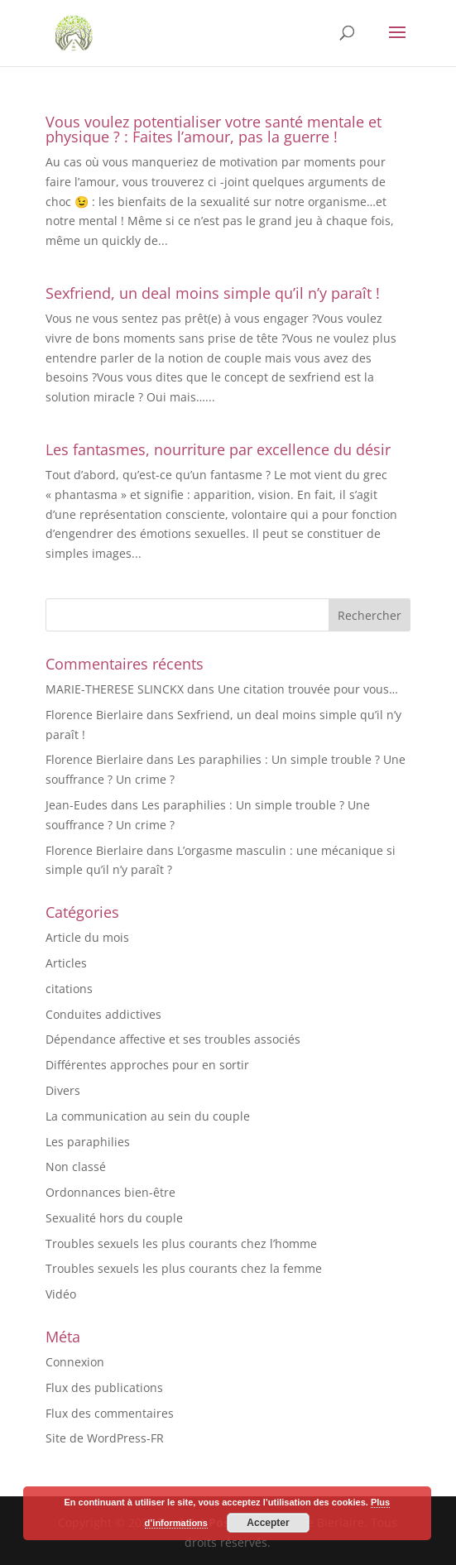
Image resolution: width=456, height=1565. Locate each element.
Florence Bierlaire (94, 714)
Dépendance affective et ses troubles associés (173, 1039)
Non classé (76, 1166)
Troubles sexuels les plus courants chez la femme (184, 1268)
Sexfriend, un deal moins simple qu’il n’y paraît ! (213, 293)
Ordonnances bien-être (110, 1192)
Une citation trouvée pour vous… (308, 689)
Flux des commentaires (110, 1413)
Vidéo (61, 1294)
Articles (66, 963)
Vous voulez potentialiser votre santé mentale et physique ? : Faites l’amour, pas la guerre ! (214, 129)
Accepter (268, 1523)
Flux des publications (104, 1387)
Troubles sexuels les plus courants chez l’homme (181, 1243)
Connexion (75, 1362)
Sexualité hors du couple (114, 1218)
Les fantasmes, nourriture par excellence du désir (218, 449)
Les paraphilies (88, 1142)
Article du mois (87, 937)
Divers (63, 1090)
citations (69, 988)
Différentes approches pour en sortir (147, 1065)
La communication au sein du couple (148, 1116)
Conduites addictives (103, 1014)
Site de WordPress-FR (105, 1438)
